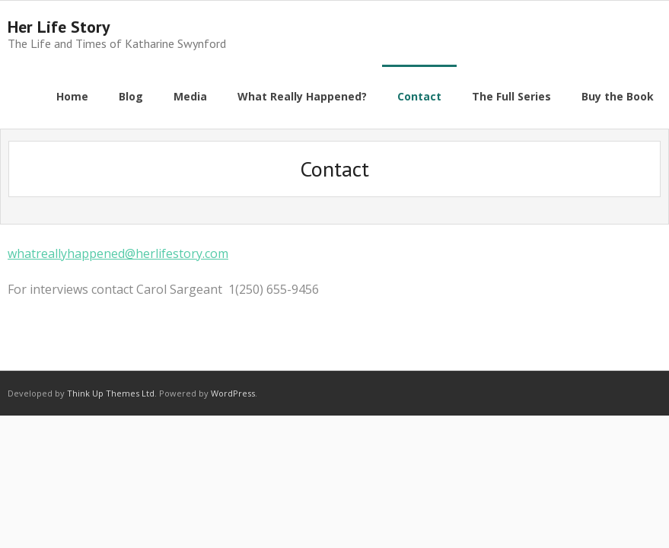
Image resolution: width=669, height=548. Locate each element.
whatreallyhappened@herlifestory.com (118, 253)
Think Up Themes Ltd (111, 393)
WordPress (233, 393)
